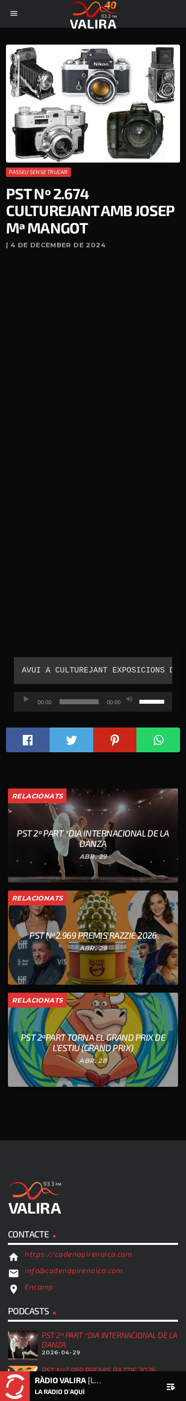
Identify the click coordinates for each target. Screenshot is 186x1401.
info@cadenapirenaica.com (74, 1270)
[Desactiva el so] (129, 699)
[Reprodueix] (26, 699)
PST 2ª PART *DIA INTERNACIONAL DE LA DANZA (110, 1339)
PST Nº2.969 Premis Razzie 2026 (99, 1370)
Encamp (39, 1286)
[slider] (79, 701)
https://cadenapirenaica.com (78, 1253)
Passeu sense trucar (38, 171)
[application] (93, 702)
